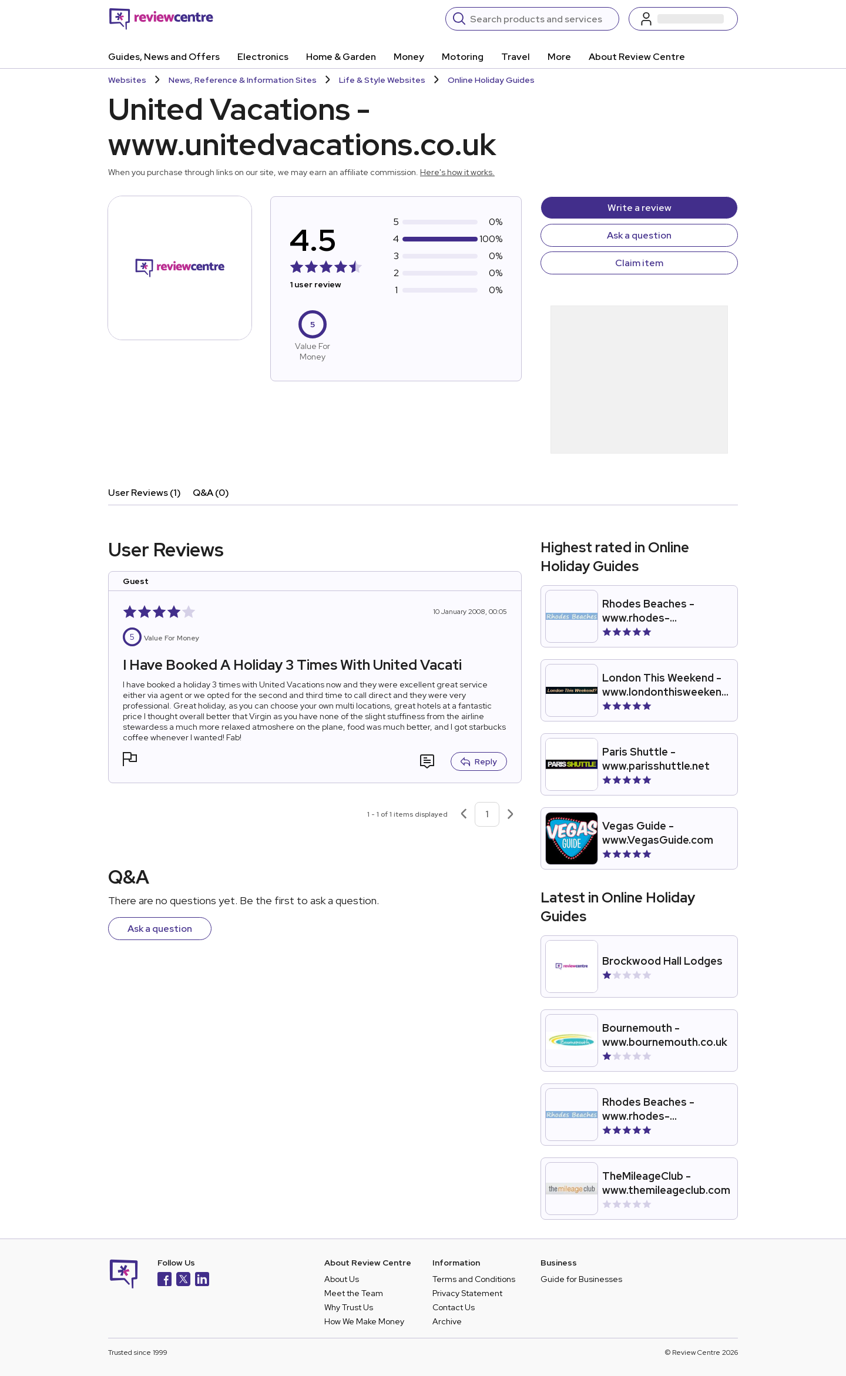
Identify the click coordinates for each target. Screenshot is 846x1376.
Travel (515, 57)
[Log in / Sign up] (683, 19)
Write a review (639, 208)
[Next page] (510, 814)
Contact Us (453, 1307)
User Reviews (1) (144, 492)
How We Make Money (364, 1321)
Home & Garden (341, 57)
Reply (479, 761)
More (559, 57)
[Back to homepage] (161, 19)
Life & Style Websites (382, 80)
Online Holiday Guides (491, 80)
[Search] (541, 19)
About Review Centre (637, 57)
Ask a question (639, 235)
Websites (127, 80)
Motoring (463, 57)
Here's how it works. (457, 172)
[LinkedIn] (202, 1280)
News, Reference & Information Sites (243, 80)
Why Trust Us (348, 1307)
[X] (183, 1280)
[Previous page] (463, 814)
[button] (130, 760)
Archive (447, 1321)
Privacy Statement (467, 1293)
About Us (341, 1279)
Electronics (262, 57)
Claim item (639, 263)
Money (409, 57)
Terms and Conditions (473, 1279)
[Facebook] (164, 1280)
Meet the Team (353, 1293)
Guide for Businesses (581, 1279)
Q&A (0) (211, 492)
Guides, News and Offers (164, 57)
